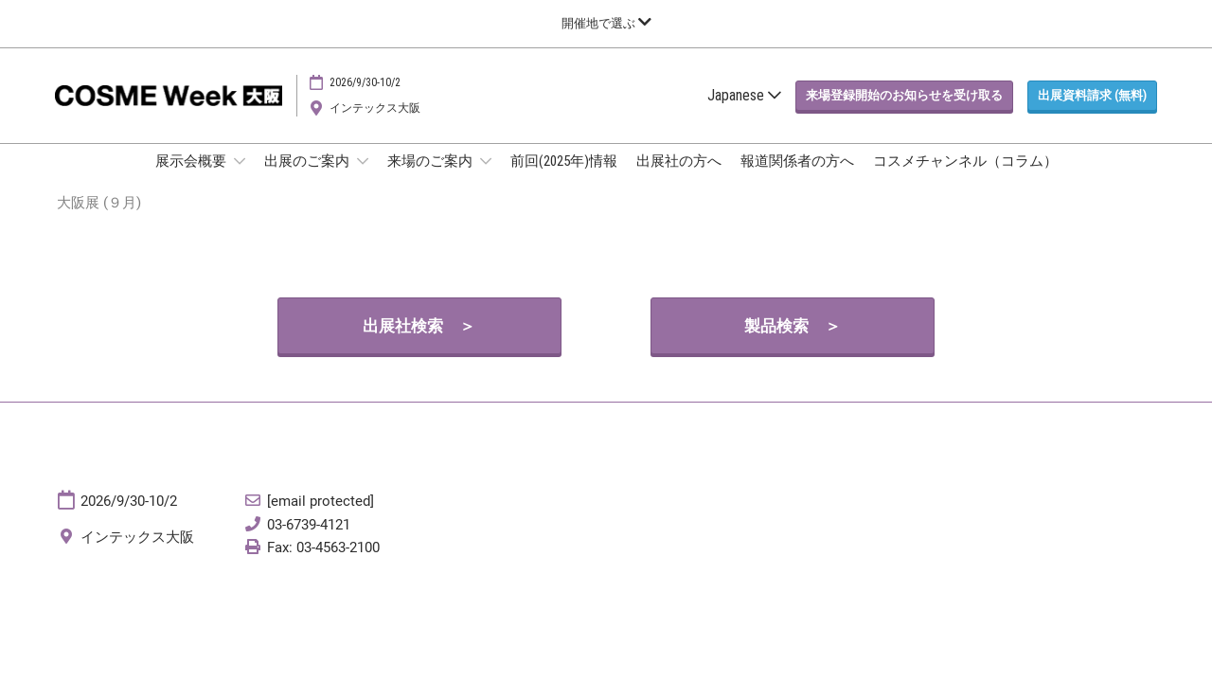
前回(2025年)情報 (563, 179)
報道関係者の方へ (797, 179)
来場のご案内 (431, 179)
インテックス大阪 (375, 126)
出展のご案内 (308, 179)
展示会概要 (192, 179)
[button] (904, 114)
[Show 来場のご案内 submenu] (485, 179)
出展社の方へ (679, 179)
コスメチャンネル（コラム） (965, 179)
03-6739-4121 (308, 542)
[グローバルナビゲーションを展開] (606, 23)
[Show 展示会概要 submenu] (239, 179)
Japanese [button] (744, 113)
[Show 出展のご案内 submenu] (362, 179)
